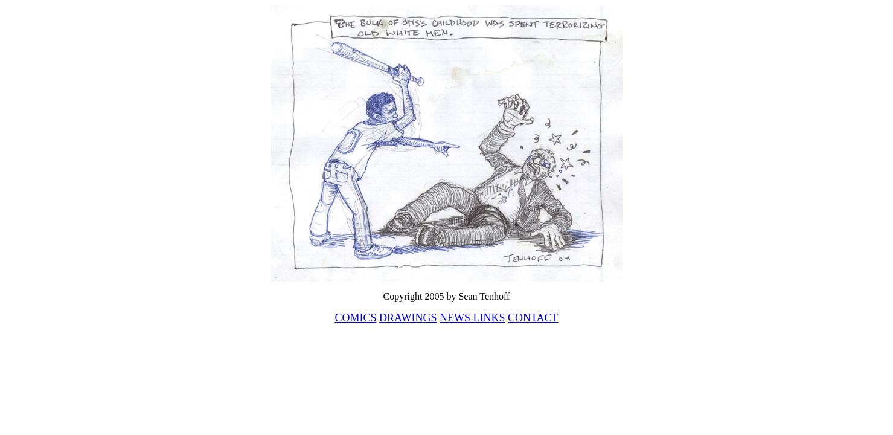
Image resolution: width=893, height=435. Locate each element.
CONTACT (533, 318)
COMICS (355, 318)
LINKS (487, 318)
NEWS (455, 318)
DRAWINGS (408, 318)
